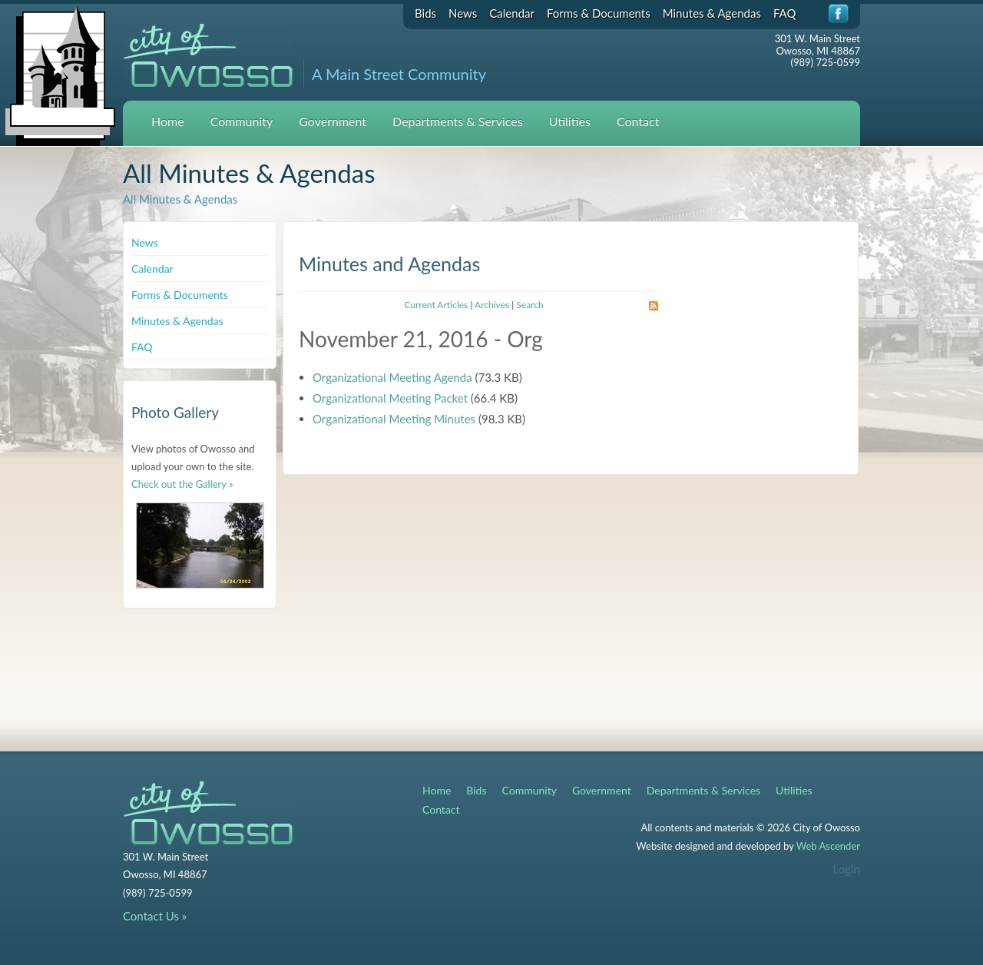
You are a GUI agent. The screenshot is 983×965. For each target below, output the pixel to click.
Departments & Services (457, 121)
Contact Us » (155, 916)
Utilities (570, 121)
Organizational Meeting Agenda (392, 377)
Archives (492, 304)
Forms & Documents (598, 13)
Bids (425, 13)
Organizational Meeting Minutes (394, 419)
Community (241, 121)
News (462, 13)
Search (529, 304)
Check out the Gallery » (182, 484)
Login (846, 869)
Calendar (512, 13)
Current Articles (436, 304)
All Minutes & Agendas (180, 199)
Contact (638, 121)
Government (332, 121)
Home (167, 121)
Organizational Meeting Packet (390, 398)
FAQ (784, 13)
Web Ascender (828, 846)
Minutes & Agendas (712, 13)
